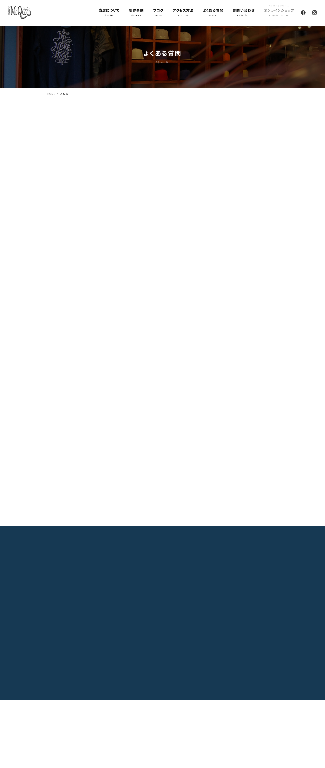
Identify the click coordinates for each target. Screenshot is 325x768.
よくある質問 (213, 13)
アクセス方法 (183, 13)
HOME (51, 93)
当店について (109, 13)
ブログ (158, 13)
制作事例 (136, 13)
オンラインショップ (279, 13)
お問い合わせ (244, 13)
